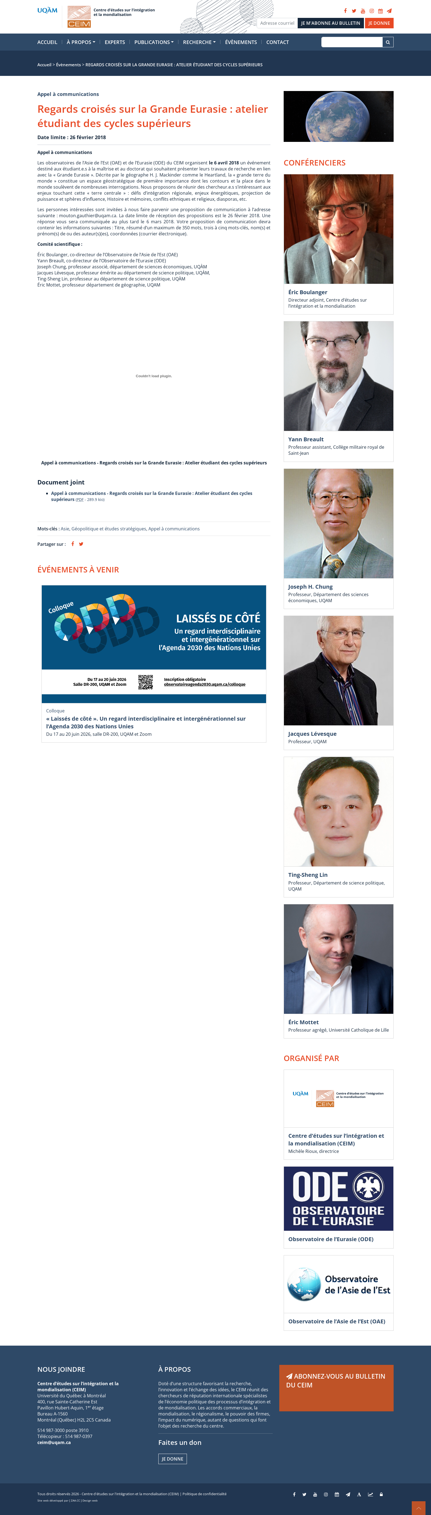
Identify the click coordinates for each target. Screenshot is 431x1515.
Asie (65, 529)
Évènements (241, 42)
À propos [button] (79, 42)
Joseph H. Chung (310, 586)
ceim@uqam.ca (54, 1442)
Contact (277, 42)
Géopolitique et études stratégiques (108, 529)
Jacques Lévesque (312, 733)
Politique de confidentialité (204, 1493)
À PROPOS (174, 1369)
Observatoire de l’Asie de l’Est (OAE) (336, 1321)
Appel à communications (68, 94)
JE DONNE (379, 23)
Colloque (55, 711)
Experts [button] (115, 42)
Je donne (172, 1459)
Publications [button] (152, 42)
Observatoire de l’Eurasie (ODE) (331, 1239)
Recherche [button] (197, 42)
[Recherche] (352, 42)
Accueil (47, 42)
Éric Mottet (303, 1022)
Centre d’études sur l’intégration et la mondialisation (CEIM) (336, 1139)
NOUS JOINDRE (61, 1369)
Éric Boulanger (307, 292)
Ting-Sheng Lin (308, 874)
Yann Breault (306, 439)
